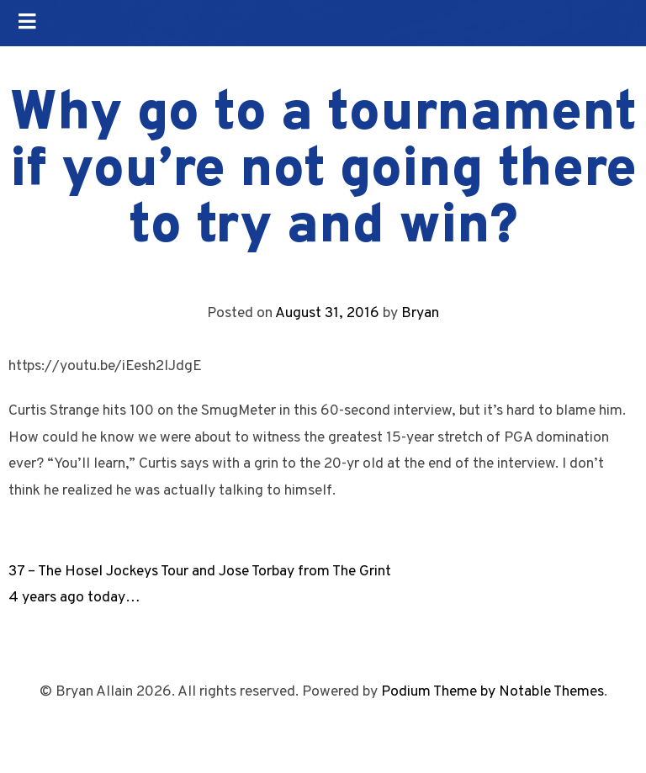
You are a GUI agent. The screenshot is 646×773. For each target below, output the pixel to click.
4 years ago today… (74, 597)
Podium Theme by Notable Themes (492, 692)
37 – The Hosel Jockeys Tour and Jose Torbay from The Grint (199, 571)
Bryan (420, 313)
